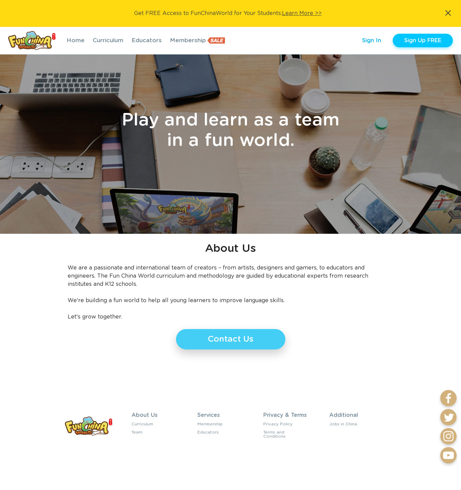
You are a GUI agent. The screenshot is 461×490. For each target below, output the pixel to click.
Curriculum (108, 40)
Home (76, 40)
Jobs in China (343, 424)
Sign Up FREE (422, 40)
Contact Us (230, 339)
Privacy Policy (277, 424)
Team (136, 432)
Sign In (371, 40)
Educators (146, 40)
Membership (188, 40)
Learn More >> (302, 13)
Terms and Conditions (274, 434)
